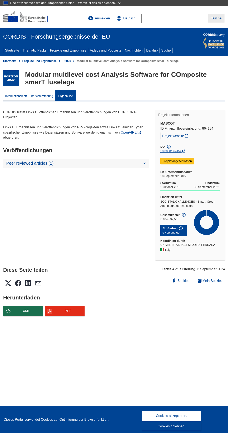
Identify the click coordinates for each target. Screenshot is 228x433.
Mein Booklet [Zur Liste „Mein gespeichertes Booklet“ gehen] (210, 281)
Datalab (152, 50)
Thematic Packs (35, 50)
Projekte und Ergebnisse (68, 50)
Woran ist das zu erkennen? (99, 3)
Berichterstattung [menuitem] (42, 96)
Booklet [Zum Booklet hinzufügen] (181, 280)
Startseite (12, 50)
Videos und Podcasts (105, 50)
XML (26, 311)
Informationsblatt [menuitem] (16, 96)
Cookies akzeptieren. (171, 416)
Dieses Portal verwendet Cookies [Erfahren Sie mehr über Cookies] (29, 419)
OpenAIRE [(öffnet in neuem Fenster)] (129, 132)
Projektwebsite (176, 135)
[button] (126, 18)
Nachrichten (134, 50)
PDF (68, 311)
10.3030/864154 (170, 151)
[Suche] (216, 18)
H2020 (66, 61)
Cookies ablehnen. (171, 426)
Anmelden (99, 18)
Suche (166, 50)
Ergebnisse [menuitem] (65, 96)
